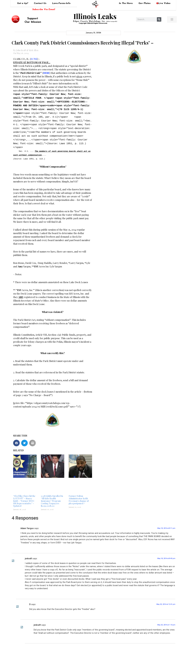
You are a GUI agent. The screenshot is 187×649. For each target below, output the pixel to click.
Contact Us (40, 3)
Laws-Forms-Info (61, 3)
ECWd (34, 58)
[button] (16, 438)
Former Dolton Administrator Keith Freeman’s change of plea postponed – (79, 495)
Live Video (163, 3)
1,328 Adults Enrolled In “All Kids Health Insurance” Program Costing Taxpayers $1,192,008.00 (52, 496)
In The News (126, 3)
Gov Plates (144, 3)
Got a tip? (22, 3)
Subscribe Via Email (43, 9)
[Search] (159, 19)
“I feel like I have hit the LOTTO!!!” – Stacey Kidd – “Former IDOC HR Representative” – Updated (24, 496)
